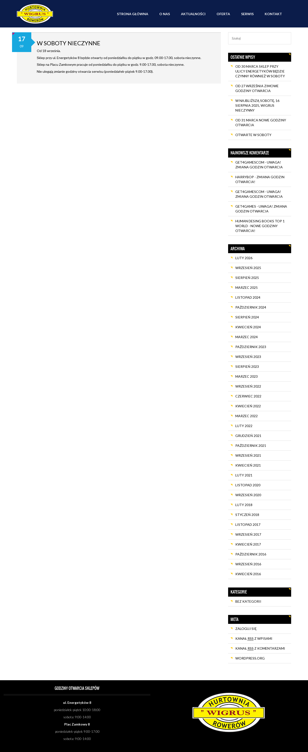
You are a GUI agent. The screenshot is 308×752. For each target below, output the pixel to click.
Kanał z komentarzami (260, 648)
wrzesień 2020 (248, 495)
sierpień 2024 (247, 317)
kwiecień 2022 (248, 406)
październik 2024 (250, 307)
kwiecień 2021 (248, 465)
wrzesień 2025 (248, 268)
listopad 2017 (247, 524)
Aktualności (193, 14)
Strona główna (132, 14)
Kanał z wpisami (253, 638)
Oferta (223, 14)
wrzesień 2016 (248, 564)
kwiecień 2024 (248, 327)
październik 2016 (250, 554)
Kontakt (273, 14)
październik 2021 (250, 445)
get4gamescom (249, 162)
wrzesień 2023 (248, 357)
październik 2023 (250, 347)
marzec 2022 (246, 416)
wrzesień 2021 (248, 455)
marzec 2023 (246, 376)
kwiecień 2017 (248, 544)
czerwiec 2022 (248, 396)
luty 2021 (243, 475)
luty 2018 (243, 505)
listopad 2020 (247, 485)
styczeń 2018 (247, 515)
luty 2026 (243, 258)
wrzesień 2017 (248, 534)
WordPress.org (250, 658)
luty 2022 (243, 426)
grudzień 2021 (248, 436)
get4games (245, 206)
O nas (164, 14)
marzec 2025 (246, 287)
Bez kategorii (248, 601)
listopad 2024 (247, 297)
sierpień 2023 (247, 366)
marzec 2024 (246, 337)
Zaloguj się (246, 629)
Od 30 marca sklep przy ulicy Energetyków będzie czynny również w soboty (260, 71)
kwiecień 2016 (248, 574)
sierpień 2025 (247, 278)
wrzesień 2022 (248, 386)
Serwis (247, 14)
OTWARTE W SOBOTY (253, 135)
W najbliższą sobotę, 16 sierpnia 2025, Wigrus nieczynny (257, 105)
